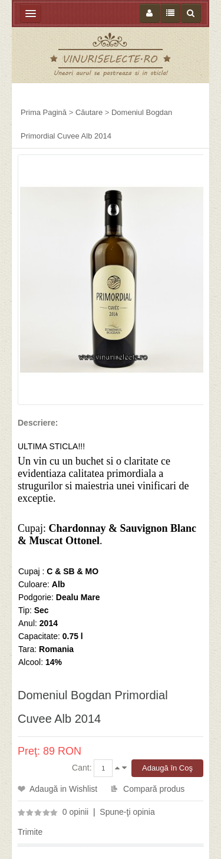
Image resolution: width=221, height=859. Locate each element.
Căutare (89, 112)
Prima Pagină (44, 112)
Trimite (30, 832)
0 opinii (75, 812)
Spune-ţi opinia (127, 812)
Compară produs (153, 789)
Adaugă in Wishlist (63, 789)
